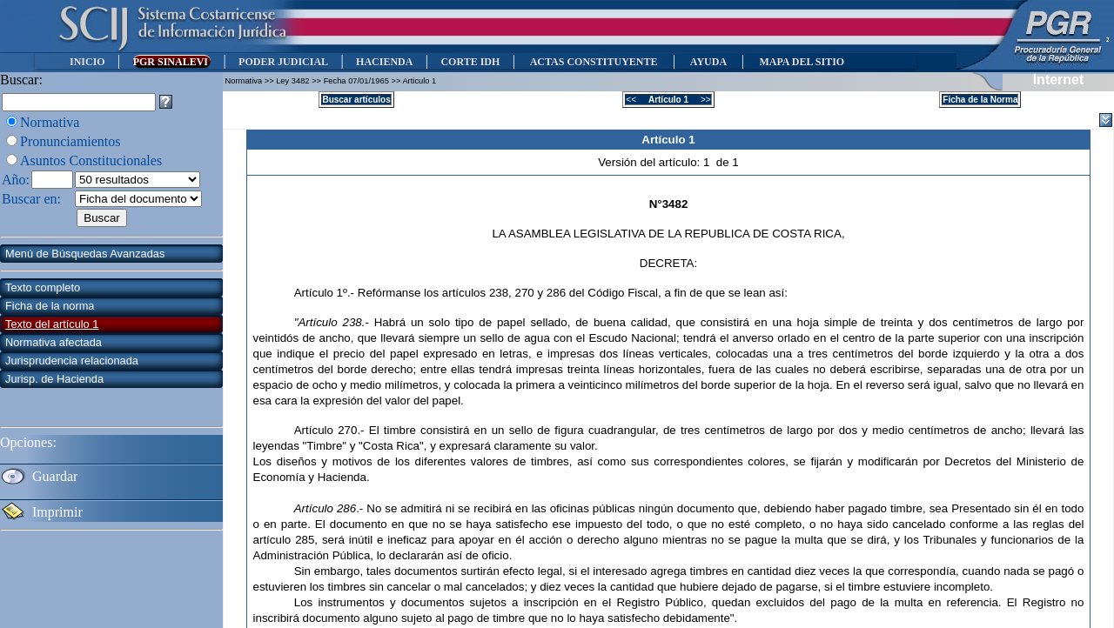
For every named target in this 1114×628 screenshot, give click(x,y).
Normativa (49, 122)
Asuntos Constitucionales (91, 160)
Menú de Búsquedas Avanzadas (84, 253)
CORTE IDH (470, 62)
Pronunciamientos (70, 141)
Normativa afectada (53, 342)
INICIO (87, 62)
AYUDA (708, 62)
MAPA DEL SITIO (801, 62)
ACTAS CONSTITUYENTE (593, 62)
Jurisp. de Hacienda (54, 378)
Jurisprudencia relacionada (71, 360)
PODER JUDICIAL (283, 62)
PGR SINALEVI (172, 62)
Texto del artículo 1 (51, 324)
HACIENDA (384, 62)
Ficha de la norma (49, 305)
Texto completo (42, 287)
